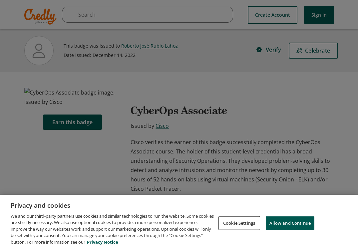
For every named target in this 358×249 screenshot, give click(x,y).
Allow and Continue (290, 239)
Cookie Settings (239, 239)
